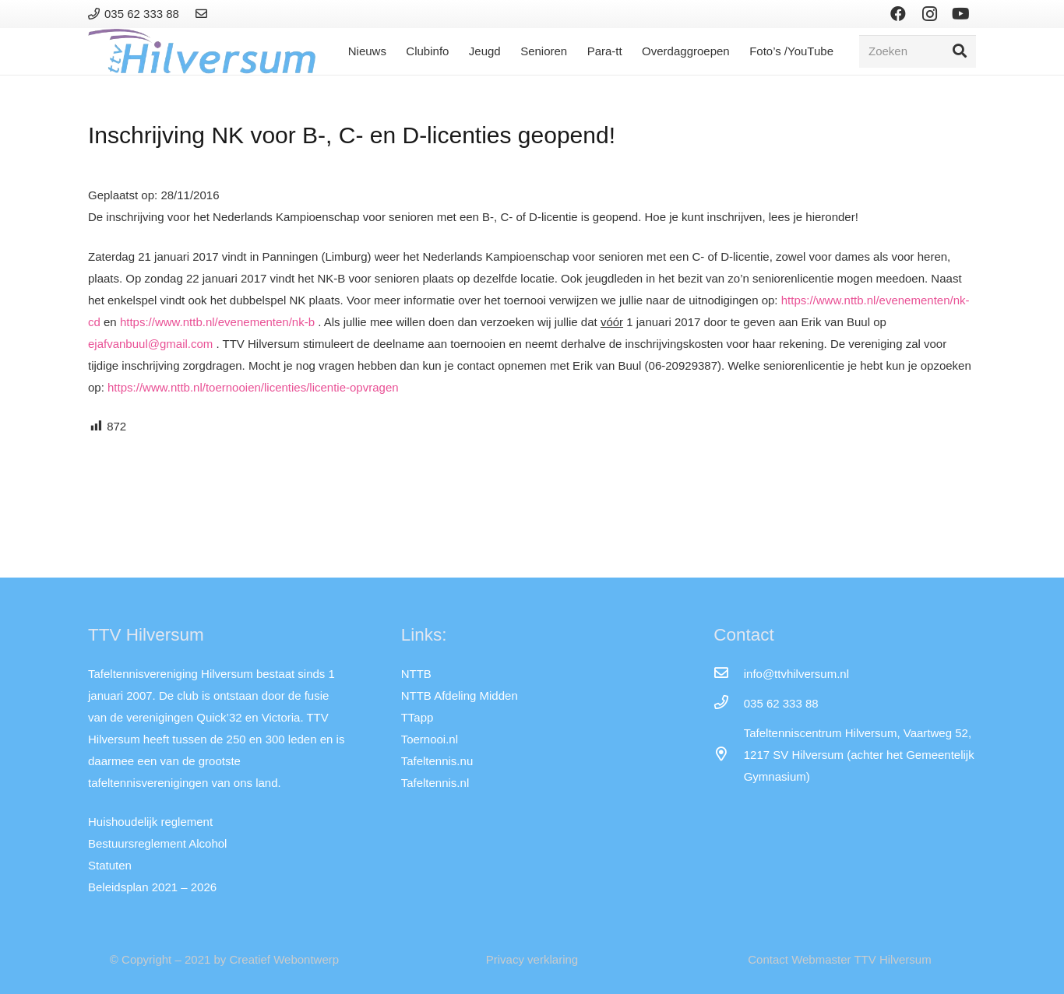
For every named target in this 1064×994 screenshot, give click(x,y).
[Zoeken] (917, 51)
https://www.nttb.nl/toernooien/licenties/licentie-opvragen (253, 387)
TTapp (417, 717)
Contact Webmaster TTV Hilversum (839, 959)
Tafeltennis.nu (437, 760)
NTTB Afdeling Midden (459, 695)
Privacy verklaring (532, 959)
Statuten (110, 865)
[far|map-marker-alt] (728, 755)
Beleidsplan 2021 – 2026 (152, 887)
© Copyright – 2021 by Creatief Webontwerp (224, 959)
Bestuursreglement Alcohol (157, 843)
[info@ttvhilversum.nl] (728, 674)
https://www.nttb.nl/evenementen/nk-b (217, 321)
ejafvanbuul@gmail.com (150, 343)
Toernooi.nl (429, 739)
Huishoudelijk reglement (150, 821)
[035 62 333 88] (728, 704)
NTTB (416, 673)
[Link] (204, 13)
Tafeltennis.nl (435, 782)
